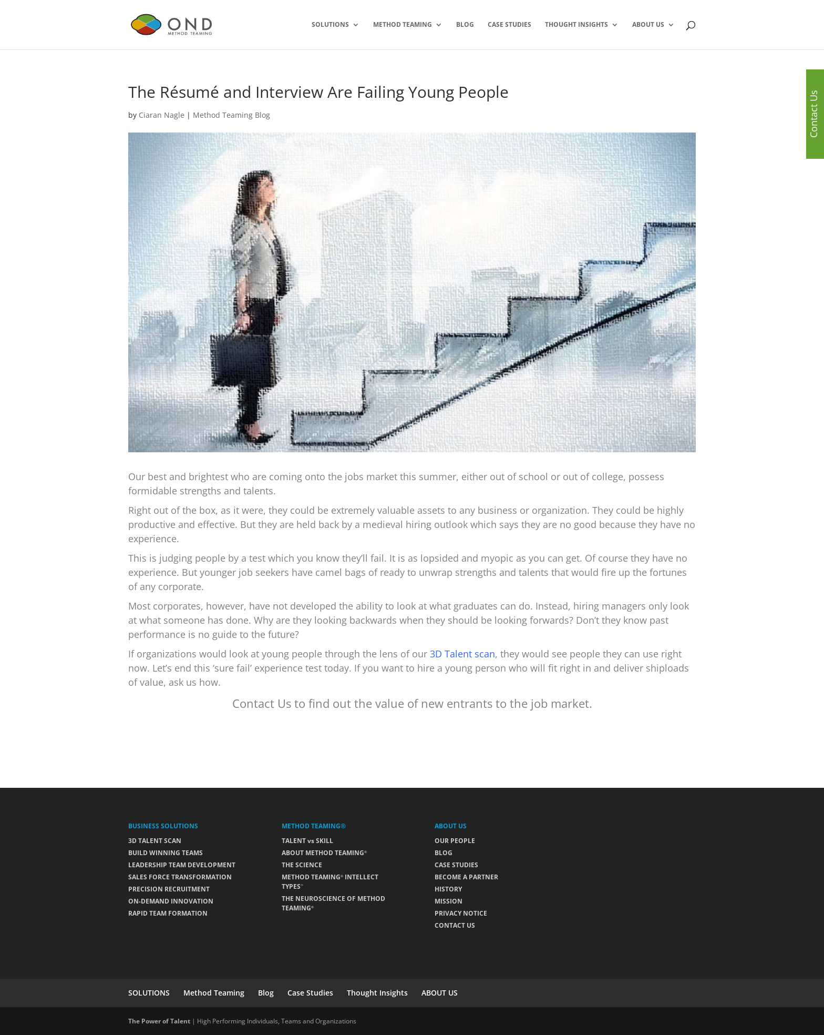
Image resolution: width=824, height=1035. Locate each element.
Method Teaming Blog (231, 115)
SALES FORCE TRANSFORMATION (180, 876)
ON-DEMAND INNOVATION (170, 901)
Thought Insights (576, 25)
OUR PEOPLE (455, 840)
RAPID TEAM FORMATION (168, 913)
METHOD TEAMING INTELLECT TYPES (330, 881)
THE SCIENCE (302, 864)
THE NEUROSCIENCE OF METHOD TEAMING (333, 903)
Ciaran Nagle (161, 115)
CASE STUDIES (456, 864)
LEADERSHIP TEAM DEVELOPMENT (181, 864)
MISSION (448, 901)
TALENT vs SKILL (307, 840)
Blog (465, 25)
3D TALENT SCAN (154, 840)
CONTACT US (455, 925)
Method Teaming (402, 25)
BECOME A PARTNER (466, 876)
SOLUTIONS (330, 25)
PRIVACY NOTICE (461, 913)
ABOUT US (648, 25)
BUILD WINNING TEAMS (165, 852)
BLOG (443, 852)
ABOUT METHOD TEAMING (324, 852)
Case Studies (509, 25)
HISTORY (448, 889)
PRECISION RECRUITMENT (169, 889)
